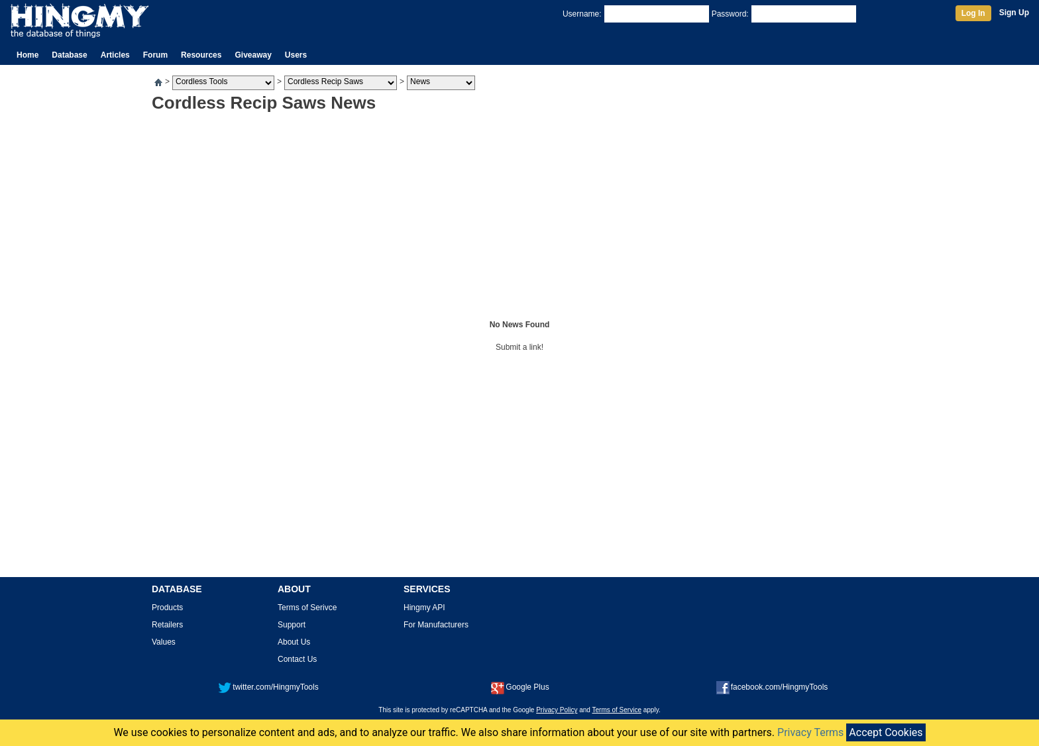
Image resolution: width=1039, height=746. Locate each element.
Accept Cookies (885, 732)
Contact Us (297, 659)
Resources (201, 55)
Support (291, 624)
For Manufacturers (436, 624)
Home (27, 55)
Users (296, 55)
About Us (294, 642)
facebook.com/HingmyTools (772, 687)
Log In (973, 13)
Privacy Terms (810, 732)
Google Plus (520, 687)
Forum (155, 55)
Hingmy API (424, 607)
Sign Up (1014, 12)
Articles (115, 55)
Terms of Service (616, 710)
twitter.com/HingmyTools (268, 687)
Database (69, 55)
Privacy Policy (556, 710)
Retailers (167, 624)
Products (167, 607)
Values (164, 642)
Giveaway (253, 55)
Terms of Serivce (307, 607)
